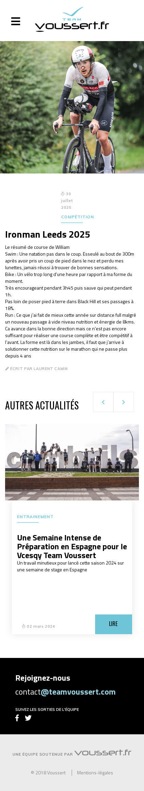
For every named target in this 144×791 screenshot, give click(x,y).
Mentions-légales (95, 773)
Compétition (77, 216)
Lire (113, 624)
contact (65, 691)
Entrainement (35, 516)
